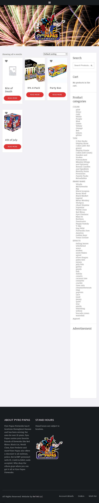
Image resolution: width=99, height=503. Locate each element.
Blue (78, 121)
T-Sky (78, 226)
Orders (81, 496)
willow (79, 310)
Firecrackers (81, 159)
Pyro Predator (82, 214)
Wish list (93, 496)
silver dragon (82, 257)
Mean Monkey (82, 200)
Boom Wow (81, 193)
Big (77, 188)
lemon (79, 132)
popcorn (79, 292)
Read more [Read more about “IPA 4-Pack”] (35, 94)
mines (79, 262)
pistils (79, 306)
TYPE (75, 138)
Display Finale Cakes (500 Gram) (84, 151)
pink (78, 109)
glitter (79, 135)
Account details (66, 496)
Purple (79, 119)
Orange (79, 128)
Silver (78, 112)
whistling (80, 308)
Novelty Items (82, 171)
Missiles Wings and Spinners (83, 163)
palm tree (80, 259)
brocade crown (82, 313)
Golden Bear (81, 235)
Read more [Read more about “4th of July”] (12, 146)
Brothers (80, 219)
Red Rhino (80, 212)
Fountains (80, 173)
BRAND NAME (79, 181)
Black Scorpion (82, 191)
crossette (80, 280)
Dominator (81, 221)
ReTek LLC (38, 496)
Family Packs (82, 176)
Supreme (80, 207)
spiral (78, 255)
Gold (78, 114)
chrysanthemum (84, 287)
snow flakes (81, 252)
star (78, 304)
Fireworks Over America (83, 231)
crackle (79, 283)
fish (77, 271)
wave (78, 248)
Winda (79, 184)
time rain (80, 285)
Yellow (79, 125)
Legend (79, 198)
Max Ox (79, 216)
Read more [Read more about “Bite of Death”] (12, 98)
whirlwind (81, 245)
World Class (81, 209)
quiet (78, 301)
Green (78, 123)
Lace (78, 294)
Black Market (82, 195)
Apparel (76, 318)
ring (78, 290)
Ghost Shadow (82, 205)
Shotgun (80, 202)
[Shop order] (55, 54)
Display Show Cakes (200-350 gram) (83, 145)
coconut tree (81, 278)
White (79, 116)
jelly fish (80, 264)
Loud (78, 297)
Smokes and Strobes (81, 156)
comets (79, 276)
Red (77, 130)
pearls (79, 269)
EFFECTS (77, 240)
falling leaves (82, 243)
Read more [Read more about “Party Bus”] (57, 94)
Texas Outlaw (82, 237)
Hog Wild (80, 228)
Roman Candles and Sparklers (83, 167)
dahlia (79, 273)
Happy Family (82, 223)
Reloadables (81, 178)
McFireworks (82, 186)
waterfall (80, 315)
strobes (79, 250)
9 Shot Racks (81, 141)
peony (78, 299)
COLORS (76, 106)
